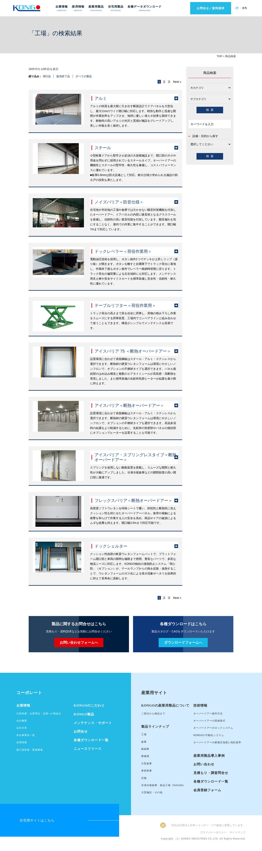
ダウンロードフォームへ (183, 642)
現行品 (47, 76)
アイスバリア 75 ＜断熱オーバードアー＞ (133, 351)
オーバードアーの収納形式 (209, 720)
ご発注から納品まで (153, 713)
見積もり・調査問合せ (210, 773)
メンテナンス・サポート (93, 723)
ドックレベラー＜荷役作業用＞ (123, 251)
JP (237, 8)
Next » (177, 81)
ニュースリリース (88, 748)
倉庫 (144, 741)
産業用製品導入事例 (209, 755)
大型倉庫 (146, 763)
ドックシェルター (111, 546)
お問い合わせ (203, 764)
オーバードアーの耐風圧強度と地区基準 (217, 742)
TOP (219, 56)
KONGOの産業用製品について (165, 705)
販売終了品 (63, 76)
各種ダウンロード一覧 (91, 740)
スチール (103, 147)
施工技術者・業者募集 (29, 749)
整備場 (145, 756)
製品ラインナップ (155, 726)
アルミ (101, 98)
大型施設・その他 (152, 792)
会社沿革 (21, 727)
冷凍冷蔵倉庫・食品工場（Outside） (163, 785)
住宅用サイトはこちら (37, 820)
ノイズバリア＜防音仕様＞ (119, 202)
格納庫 (145, 749)
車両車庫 (146, 770)
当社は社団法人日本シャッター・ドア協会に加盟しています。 (208, 825)
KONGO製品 (84, 714)
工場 (144, 734)
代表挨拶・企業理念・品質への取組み (38, 713)
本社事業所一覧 (25, 735)
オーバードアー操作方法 (208, 713)
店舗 (144, 778)
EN (245, 8)
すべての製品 (84, 76)
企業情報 (23, 705)
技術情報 (200, 705)
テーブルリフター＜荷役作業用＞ (125, 305)
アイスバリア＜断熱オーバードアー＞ (129, 405)
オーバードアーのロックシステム (213, 727)
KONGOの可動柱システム (208, 735)
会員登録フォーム (207, 790)
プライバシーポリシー (213, 832)
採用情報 (21, 742)
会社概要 (21, 720)
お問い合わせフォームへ (79, 642)
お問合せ (81, 731)
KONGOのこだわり (89, 705)
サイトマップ (238, 832)
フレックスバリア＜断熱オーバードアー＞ (133, 500)
